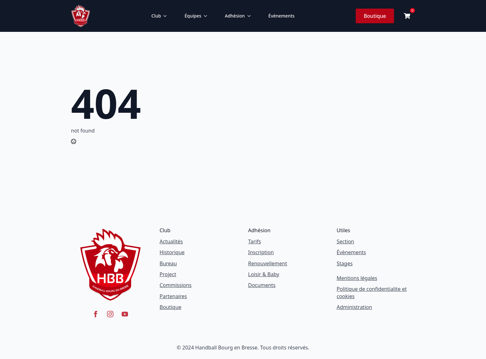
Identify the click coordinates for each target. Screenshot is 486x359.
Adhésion (235, 16)
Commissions (176, 285)
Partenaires (173, 296)
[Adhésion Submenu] (250, 16)
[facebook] (95, 314)
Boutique (171, 307)
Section (345, 241)
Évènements (281, 16)
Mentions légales (357, 278)
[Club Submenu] (166, 16)
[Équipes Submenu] (206, 16)
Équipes (192, 16)
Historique (172, 252)
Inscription (261, 252)
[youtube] (125, 314)
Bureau (168, 263)
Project (168, 274)
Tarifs (254, 241)
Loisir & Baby (263, 274)
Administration (354, 307)
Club (156, 16)
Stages (345, 263)
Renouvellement (267, 263)
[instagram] (110, 314)
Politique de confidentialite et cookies (372, 292)
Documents (261, 285)
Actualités (171, 241)
